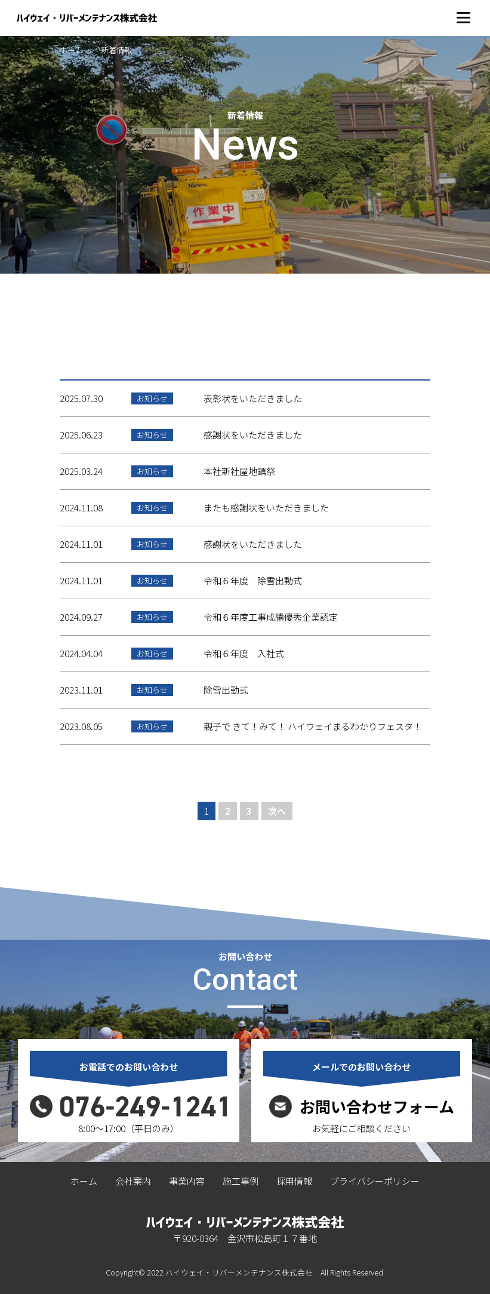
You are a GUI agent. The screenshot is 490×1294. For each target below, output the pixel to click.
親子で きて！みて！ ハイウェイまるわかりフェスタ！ (313, 726)
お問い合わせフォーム (377, 1106)
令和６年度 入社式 (244, 653)
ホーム (71, 50)
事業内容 (187, 1181)
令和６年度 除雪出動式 (253, 580)
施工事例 (240, 1181)
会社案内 (133, 1181)
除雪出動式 (226, 689)
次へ (277, 811)
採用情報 (294, 1181)
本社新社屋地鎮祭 (239, 471)
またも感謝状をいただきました (266, 507)
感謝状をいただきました (253, 434)
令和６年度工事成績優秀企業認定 (271, 617)
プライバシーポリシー (375, 1181)
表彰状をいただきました (253, 398)
